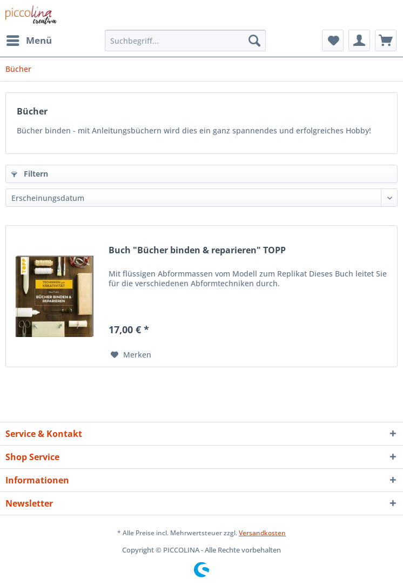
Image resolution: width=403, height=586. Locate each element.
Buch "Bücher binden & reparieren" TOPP (197, 250)
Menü (29, 39)
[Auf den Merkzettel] (131, 354)
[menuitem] (28, 40)
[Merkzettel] (333, 40)
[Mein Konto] (359, 40)
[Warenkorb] (386, 40)
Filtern (29, 174)
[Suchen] (254, 40)
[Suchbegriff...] (185, 40)
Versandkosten (262, 532)
